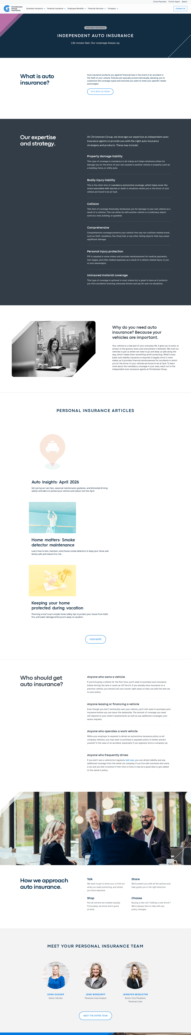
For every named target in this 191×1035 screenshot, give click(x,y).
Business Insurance (16, 983)
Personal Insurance (16, 986)
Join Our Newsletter (75, 992)
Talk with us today (100, 91)
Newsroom (41, 992)
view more (96, 521)
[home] (13, 8)
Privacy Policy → (149, 986)
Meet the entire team (95, 897)
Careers (40, 989)
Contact (70, 983)
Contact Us (180, 8)
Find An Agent (174, 2)
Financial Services (15, 992)
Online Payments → (150, 983)
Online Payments (159, 2)
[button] (36, 8)
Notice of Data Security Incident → (156, 989)
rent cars (130, 642)
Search (184, 2)
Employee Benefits (15, 989)
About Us (41, 983)
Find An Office (73, 989)
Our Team (41, 986)
